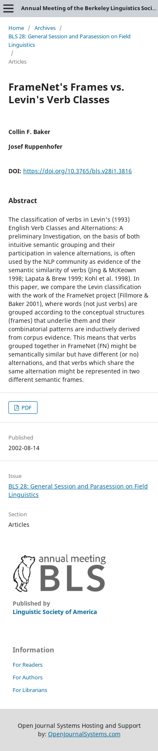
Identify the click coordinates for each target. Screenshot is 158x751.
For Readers (28, 664)
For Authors (28, 677)
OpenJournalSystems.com (84, 734)
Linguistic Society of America (55, 612)
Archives (45, 28)
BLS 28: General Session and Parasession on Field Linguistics (69, 40)
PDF (26, 407)
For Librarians (30, 690)
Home (16, 28)
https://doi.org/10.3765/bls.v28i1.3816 (77, 171)
